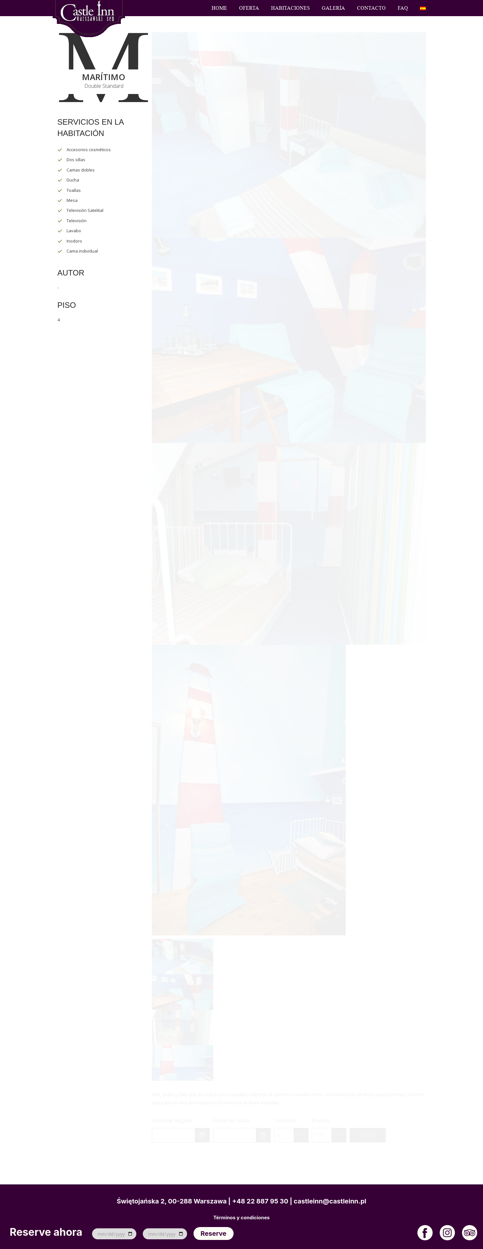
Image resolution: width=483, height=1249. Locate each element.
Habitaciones (290, 8)
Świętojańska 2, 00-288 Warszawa (171, 1201)
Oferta (249, 8)
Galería (333, 8)
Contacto (371, 8)
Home (219, 8)
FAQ (403, 8)
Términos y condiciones (241, 1218)
